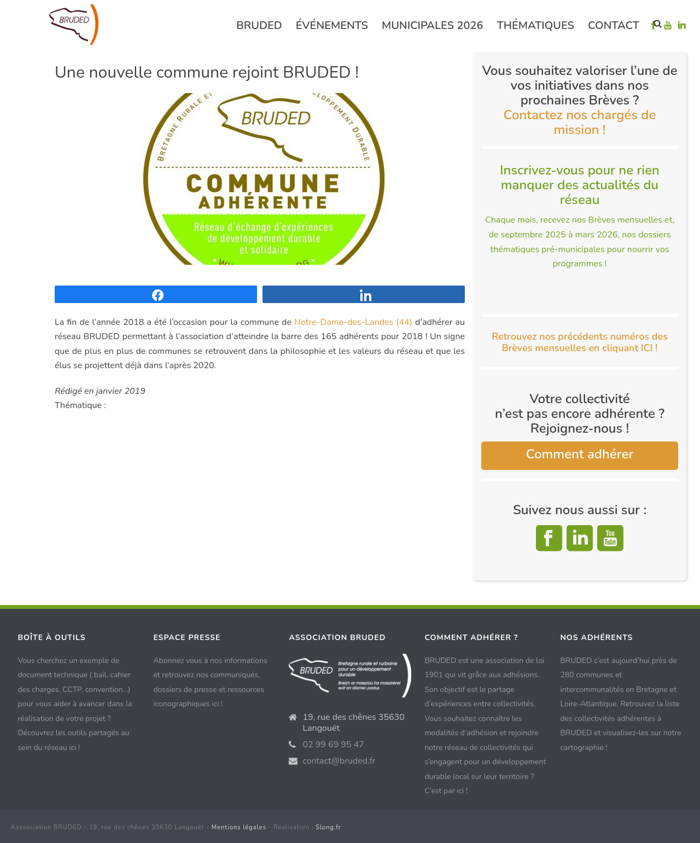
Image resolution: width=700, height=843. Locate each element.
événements (332, 25)
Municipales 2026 (432, 25)
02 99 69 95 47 (333, 744)
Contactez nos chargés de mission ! (580, 122)
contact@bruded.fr (338, 761)
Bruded (259, 25)
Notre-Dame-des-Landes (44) (353, 322)
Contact (613, 25)
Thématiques (535, 25)
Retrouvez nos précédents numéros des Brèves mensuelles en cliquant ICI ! (580, 342)
